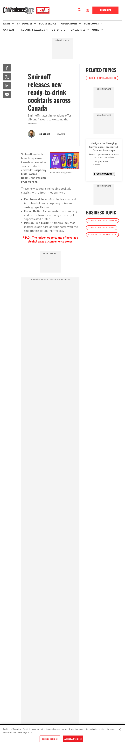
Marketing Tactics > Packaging (102, 234)
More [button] (95, 29)
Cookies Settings (49, 738)
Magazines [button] (77, 29)
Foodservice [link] (47, 23)
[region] (62, 734)
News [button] (6, 23)
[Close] (119, 729)
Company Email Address (100, 163)
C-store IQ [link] (58, 29)
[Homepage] (26, 10)
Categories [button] (24, 23)
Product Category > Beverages (102, 220)
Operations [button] (69, 23)
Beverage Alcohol (107, 78)
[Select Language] (88, 10)
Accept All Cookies (73, 738)
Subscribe (105, 10)
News (90, 78)
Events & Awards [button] (33, 29)
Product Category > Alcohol (101, 227)
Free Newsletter (103, 173)
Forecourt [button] (91, 23)
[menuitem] (10, 24)
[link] (7, 67)
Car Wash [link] (9, 29)
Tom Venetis (44, 133)
